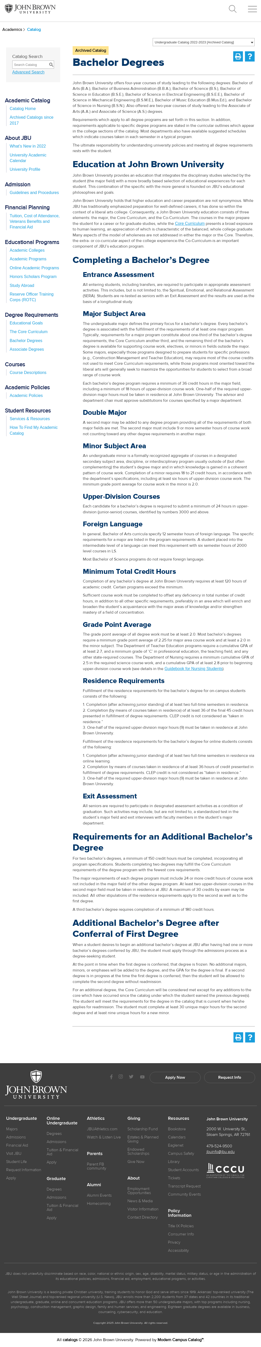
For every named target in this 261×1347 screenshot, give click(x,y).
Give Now (136, 1162)
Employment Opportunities (139, 1191)
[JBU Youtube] (142, 1077)
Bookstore (177, 1129)
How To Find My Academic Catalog (34, 430)
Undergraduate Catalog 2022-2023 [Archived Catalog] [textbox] (194, 42)
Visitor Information (143, 1209)
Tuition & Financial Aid (62, 1152)
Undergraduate (21, 1118)
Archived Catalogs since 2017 (32, 120)
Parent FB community (96, 1166)
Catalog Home (23, 108)
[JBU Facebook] (111, 1077)
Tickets (174, 1178)
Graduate (56, 1178)
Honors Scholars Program (33, 276)
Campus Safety (181, 1153)
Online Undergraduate (62, 1120)
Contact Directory (142, 1217)
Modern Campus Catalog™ (180, 1339)
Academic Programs (28, 259)
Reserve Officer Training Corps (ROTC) (32, 297)
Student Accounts (183, 1170)
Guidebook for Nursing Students (193, 668)
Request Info (229, 1077)
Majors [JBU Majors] (12, 1129)
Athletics (96, 1118)
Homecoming (99, 1204)
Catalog (34, 29)
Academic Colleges (27, 250)
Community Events (184, 1194)
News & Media (140, 1201)
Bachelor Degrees (26, 340)
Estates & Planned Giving (143, 1139)
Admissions (56, 1142)
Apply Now (175, 1077)
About (133, 1178)
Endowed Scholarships (138, 1151)
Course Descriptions (28, 372)
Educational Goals (26, 323)
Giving (133, 1118)
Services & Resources (30, 419)
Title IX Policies (181, 1226)
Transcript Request (184, 1186)
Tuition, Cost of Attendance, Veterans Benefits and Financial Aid (35, 221)
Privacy (174, 1242)
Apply (11, 1178)
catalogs (70, 1339)
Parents (95, 1153)
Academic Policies (26, 395)
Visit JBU (13, 1153)
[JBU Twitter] (131, 1077)
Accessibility (178, 1250)
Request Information (23, 1170)
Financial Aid (17, 1145)
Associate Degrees (27, 349)
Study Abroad (22, 285)
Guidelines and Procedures (34, 192)
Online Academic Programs (34, 268)
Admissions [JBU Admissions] (16, 1137)
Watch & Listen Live (104, 1137)
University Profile (25, 169)
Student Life (16, 1162)
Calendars (177, 1137)
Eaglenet (175, 1145)
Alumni (94, 1185)
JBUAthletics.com (102, 1129)
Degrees (54, 1134)
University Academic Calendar (28, 158)
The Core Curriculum (28, 332)
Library (174, 1162)
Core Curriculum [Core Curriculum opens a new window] (189, 223)
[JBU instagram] (120, 1077)
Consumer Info (181, 1234)
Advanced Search (28, 72)
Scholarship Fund (142, 1129)
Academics (14, 29)
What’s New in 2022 (28, 146)
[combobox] (204, 42)
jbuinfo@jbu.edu (220, 1151)
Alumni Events (99, 1195)
